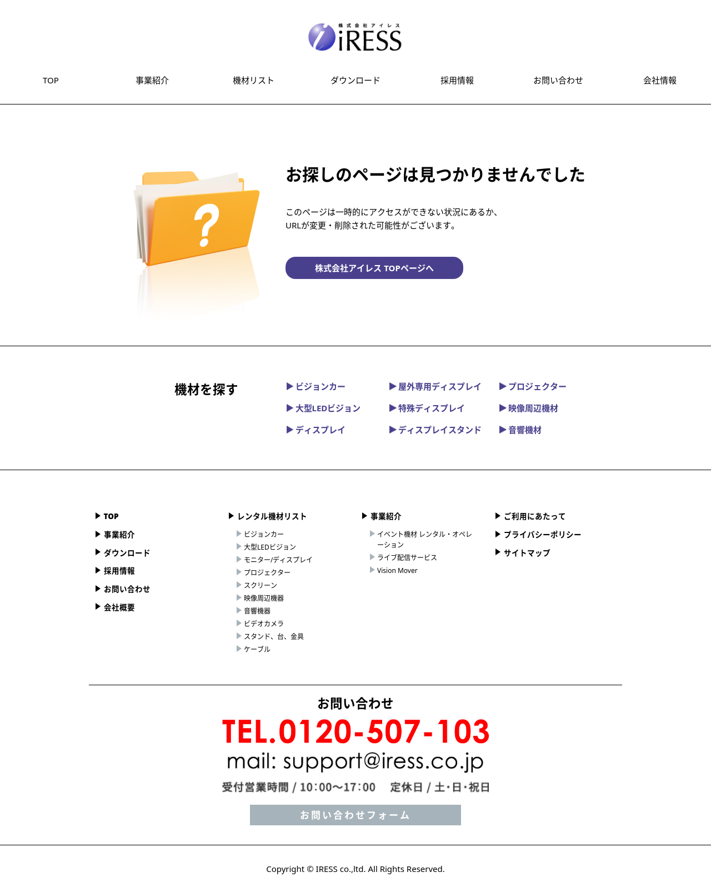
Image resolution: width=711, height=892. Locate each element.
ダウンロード (355, 80)
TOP (51, 80)
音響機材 (520, 429)
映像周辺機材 (528, 407)
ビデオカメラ (264, 624)
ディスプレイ (316, 429)
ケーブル (257, 649)
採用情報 (457, 80)
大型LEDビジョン (324, 407)
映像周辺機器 (264, 598)
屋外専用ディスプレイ (435, 386)
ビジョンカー (316, 386)
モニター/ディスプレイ (278, 560)
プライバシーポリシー (543, 535)
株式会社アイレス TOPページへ (374, 267)
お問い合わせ (558, 80)
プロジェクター (533, 386)
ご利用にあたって (535, 516)
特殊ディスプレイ (427, 407)
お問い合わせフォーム (355, 815)
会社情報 (660, 80)
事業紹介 (152, 80)
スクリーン (260, 585)
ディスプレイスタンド (435, 429)
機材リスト (253, 80)
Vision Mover (397, 570)
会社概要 (119, 607)
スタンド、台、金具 (274, 636)
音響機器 (257, 611)
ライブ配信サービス (407, 557)
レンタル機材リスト (272, 516)
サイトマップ (527, 553)
